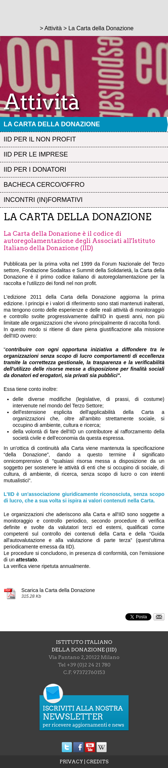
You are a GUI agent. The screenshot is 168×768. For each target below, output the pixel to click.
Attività (53, 28)
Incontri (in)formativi (43, 199)
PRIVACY (71, 761)
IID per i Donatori (35, 169)
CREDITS (97, 761)
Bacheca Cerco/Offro (44, 184)
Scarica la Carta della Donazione (58, 590)
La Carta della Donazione (52, 124)
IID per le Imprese (36, 154)
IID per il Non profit (40, 139)
